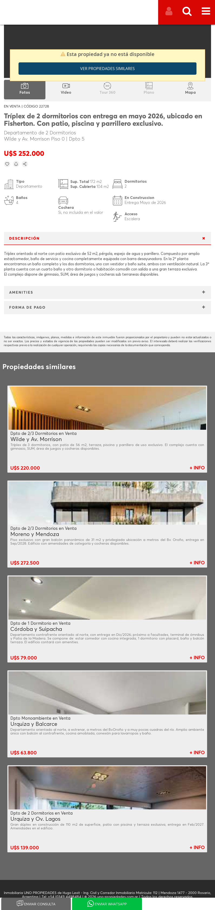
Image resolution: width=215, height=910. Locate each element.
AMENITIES (21, 292)
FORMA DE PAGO (27, 307)
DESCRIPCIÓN (24, 238)
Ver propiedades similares (107, 68)
